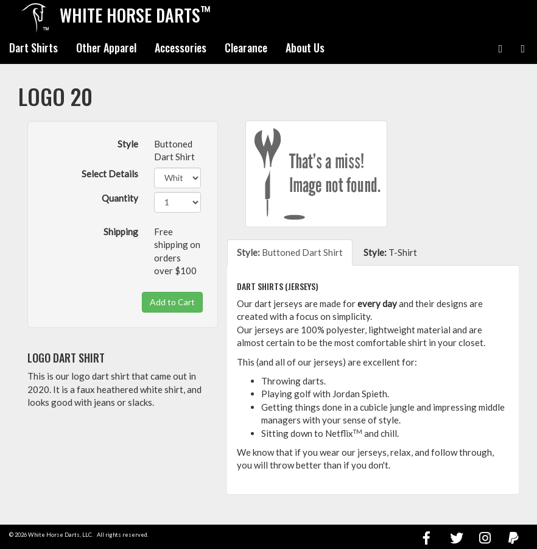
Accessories (180, 47)
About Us (305, 47)
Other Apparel (106, 47)
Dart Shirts (33, 47)
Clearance (246, 47)
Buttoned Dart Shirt (290, 252)
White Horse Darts (135, 14)
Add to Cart (172, 302)
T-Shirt (390, 252)
